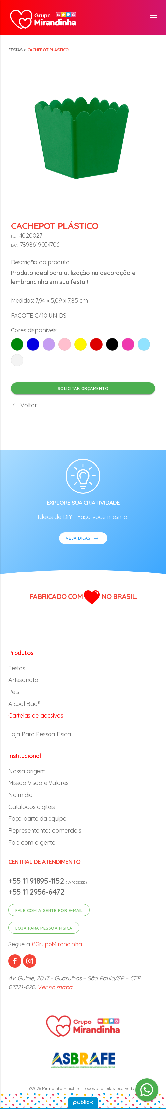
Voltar (24, 405)
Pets (13, 692)
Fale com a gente (31, 842)
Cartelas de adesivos (35, 715)
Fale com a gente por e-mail (49, 910)
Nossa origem (27, 771)
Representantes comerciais (44, 830)
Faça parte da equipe (37, 818)
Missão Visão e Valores (38, 783)
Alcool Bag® (24, 704)
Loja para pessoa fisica (43, 928)
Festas (15, 49)
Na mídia (20, 795)
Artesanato (23, 680)
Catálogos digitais (31, 807)
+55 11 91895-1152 (37, 880)
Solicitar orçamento (83, 388)
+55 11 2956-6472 (36, 892)
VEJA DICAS (83, 539)
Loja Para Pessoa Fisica (39, 734)
